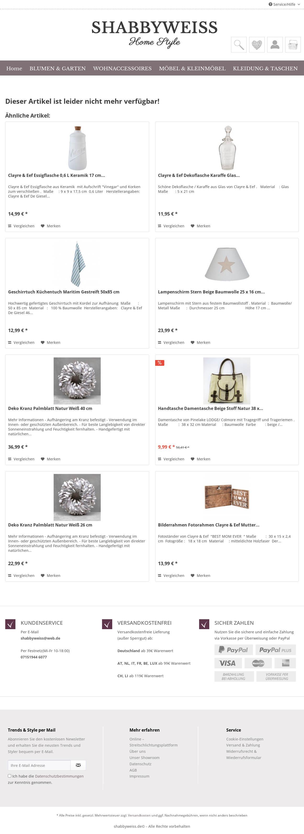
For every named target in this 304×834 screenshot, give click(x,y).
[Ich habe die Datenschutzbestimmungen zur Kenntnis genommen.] (9, 776)
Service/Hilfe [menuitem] (282, 4)
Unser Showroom (145, 757)
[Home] (14, 68)
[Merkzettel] (257, 45)
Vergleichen (21, 225)
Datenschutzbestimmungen (59, 776)
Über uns (138, 751)
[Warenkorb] (293, 45)
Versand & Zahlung (243, 745)
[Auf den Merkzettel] (50, 226)
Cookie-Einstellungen (244, 739)
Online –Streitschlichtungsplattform (149, 742)
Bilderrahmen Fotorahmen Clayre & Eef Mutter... (209, 525)
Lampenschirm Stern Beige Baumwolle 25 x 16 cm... (211, 292)
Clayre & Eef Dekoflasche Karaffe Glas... (199, 175)
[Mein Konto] (275, 45)
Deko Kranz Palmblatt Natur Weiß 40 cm (50, 408)
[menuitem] (239, 45)
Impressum (139, 776)
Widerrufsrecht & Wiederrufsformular (243, 754)
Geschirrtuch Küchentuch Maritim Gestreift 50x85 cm (64, 292)
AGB (133, 770)
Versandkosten (139, 815)
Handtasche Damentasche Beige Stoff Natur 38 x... (210, 408)
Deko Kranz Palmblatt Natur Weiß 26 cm (50, 525)
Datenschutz (140, 763)
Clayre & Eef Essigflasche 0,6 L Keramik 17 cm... (56, 175)
